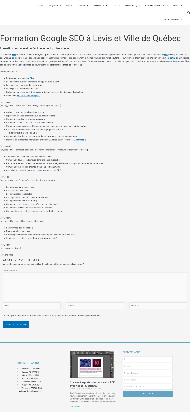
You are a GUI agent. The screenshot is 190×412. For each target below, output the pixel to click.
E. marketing (80, 140)
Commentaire (10, 270)
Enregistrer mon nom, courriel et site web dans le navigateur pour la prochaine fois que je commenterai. (54, 318)
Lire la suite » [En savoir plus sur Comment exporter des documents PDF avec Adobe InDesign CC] (75, 409)
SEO (32, 78)
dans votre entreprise (29, 95)
